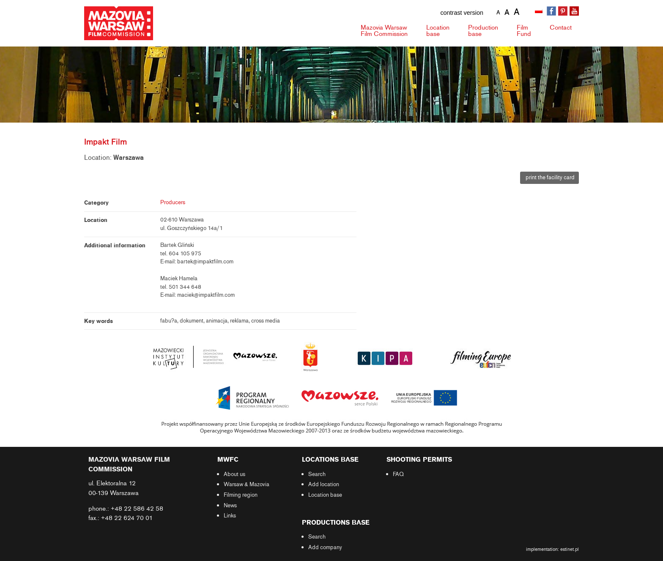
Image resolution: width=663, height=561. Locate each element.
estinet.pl (569, 549)
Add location (323, 484)
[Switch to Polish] (539, 11)
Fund (524, 31)
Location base (325, 495)
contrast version (461, 12)
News (230, 505)
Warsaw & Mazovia (246, 484)
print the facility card (549, 177)
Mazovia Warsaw (384, 31)
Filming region (241, 495)
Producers (172, 202)
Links (230, 515)
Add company (325, 547)
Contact (561, 27)
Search (317, 474)
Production (483, 31)
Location (437, 31)
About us (234, 474)
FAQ (398, 474)
